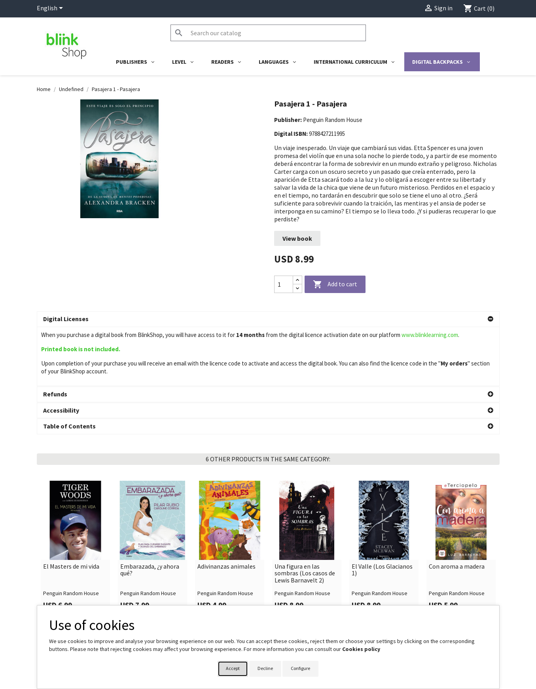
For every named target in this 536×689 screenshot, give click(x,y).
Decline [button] (265, 668)
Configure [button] (300, 668)
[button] (268, 319)
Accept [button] (233, 668)
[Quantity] (283, 284)
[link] (75, 489)
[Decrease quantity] (297, 288)
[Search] (268, 33)
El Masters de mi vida (71, 507)
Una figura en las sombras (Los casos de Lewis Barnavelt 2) (305, 514)
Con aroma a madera (457, 507)
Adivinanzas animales (226, 507)
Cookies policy (361, 649)
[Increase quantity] (297, 280)
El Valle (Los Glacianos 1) (382, 511)
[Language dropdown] (51, 8)
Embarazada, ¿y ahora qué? (149, 511)
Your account (293, 603)
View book (297, 238)
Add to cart (335, 285)
